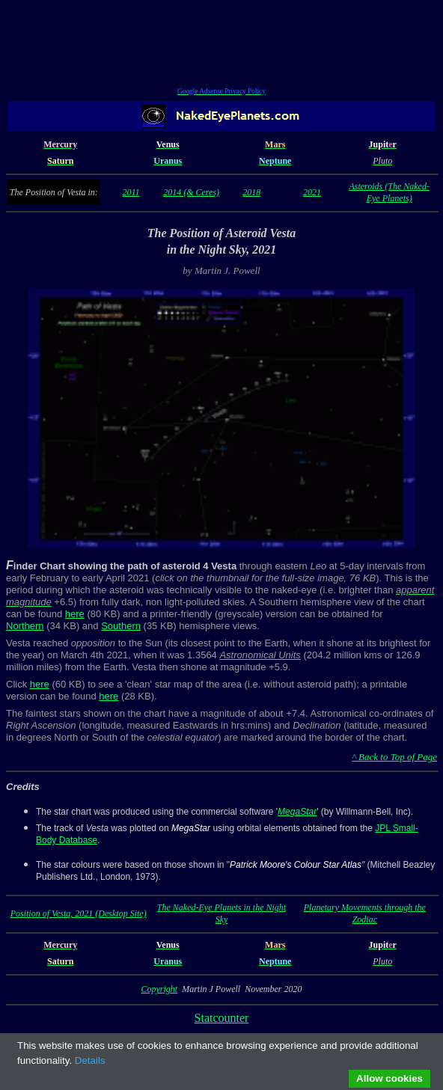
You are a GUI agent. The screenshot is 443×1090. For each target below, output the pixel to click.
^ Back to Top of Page (394, 756)
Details (90, 1060)
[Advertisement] (221, 45)
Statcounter (222, 1017)
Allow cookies (389, 1078)
